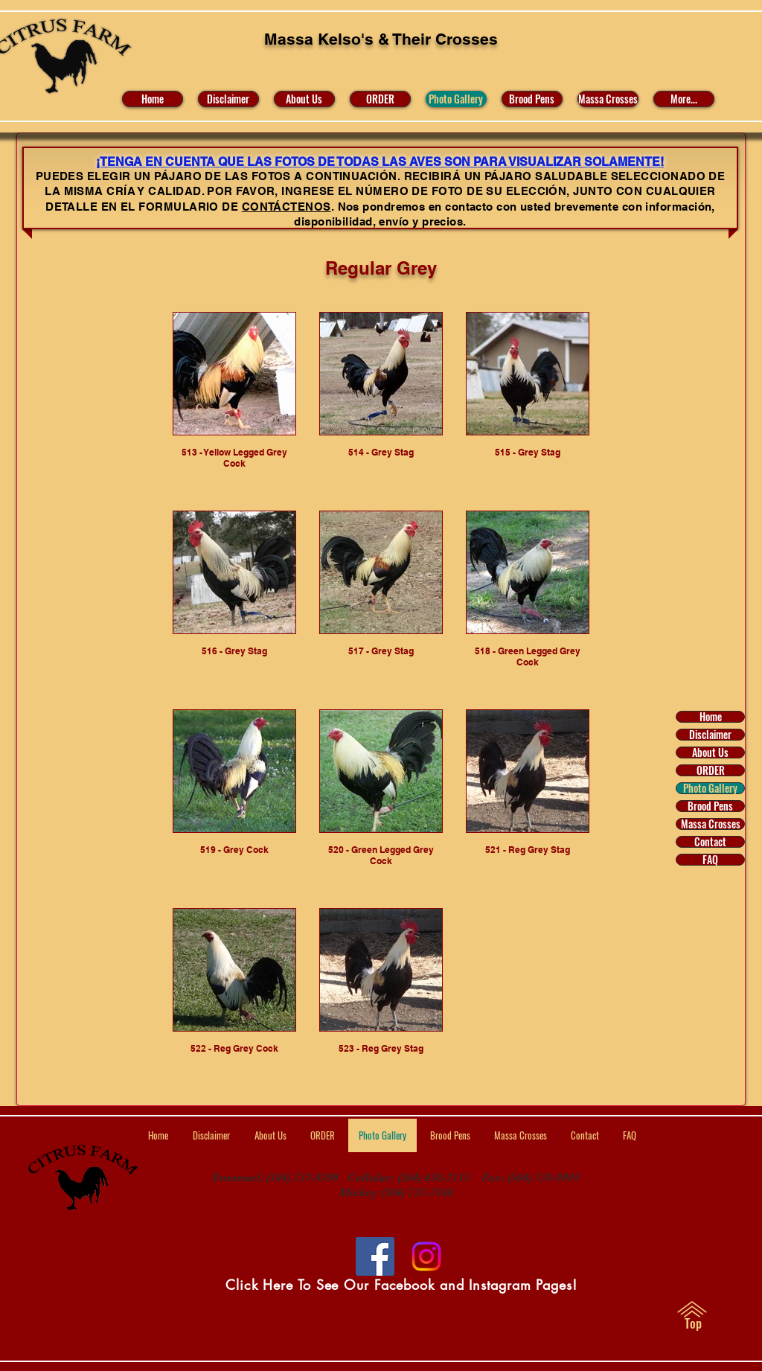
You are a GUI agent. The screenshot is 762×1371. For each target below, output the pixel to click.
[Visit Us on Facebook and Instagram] (426, 1256)
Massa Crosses (710, 824)
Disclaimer (710, 734)
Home (710, 717)
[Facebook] (375, 1256)
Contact (710, 842)
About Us (710, 752)
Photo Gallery (710, 788)
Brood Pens (710, 806)
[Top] (693, 1323)
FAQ (710, 859)
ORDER (711, 770)
